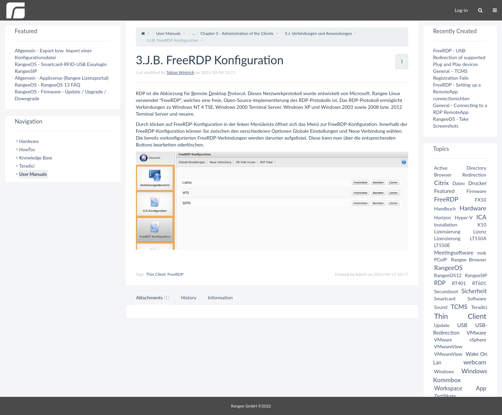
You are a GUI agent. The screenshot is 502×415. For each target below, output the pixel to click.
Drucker (477, 183)
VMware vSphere (460, 339)
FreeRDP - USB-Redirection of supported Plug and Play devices (459, 57)
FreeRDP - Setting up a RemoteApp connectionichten (457, 91)
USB (462, 325)
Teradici (479, 307)
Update (442, 325)
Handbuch (445, 208)
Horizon (442, 217)
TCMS (459, 306)
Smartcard (444, 298)
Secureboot (446, 291)
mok (481, 253)
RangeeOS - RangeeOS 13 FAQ (47, 85)
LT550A (478, 238)
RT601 (479, 283)
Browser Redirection (460, 175)
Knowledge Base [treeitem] (35, 157)
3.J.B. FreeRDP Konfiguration (172, 40)
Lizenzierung (447, 238)
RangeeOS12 (448, 275)
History (188, 297)
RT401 (459, 283)
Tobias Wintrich (180, 72)
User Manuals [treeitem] (33, 174)
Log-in (461, 10)
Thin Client (156, 274)
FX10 (480, 200)
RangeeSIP (26, 71)
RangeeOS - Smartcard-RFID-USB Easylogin (61, 64)
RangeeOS (448, 267)
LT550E (442, 245)
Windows (444, 371)
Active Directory (460, 168)
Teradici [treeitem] (27, 166)
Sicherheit (474, 291)
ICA (481, 217)
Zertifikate (445, 396)
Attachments (152, 297)
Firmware (476, 191)
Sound (441, 307)
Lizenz (479, 231)
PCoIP (440, 259)
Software (476, 298)
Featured (444, 191)
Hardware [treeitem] (29, 141)
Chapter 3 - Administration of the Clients (237, 33)
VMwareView (448, 346)
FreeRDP (175, 274)
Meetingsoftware (454, 252)
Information (220, 297)
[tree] (63, 157)
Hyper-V (464, 217)
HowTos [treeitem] (27, 149)
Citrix (441, 182)
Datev (458, 183)
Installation (446, 225)
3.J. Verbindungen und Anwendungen (318, 33)
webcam (474, 362)
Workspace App (460, 388)
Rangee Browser (468, 259)
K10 (481, 225)
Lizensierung (447, 231)
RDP (440, 282)
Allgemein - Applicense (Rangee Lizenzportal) (61, 78)
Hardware (473, 208)
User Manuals (168, 33)
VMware (476, 332)
